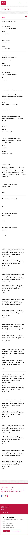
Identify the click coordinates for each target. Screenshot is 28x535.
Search (23, 3)
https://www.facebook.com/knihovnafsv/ (2, 496)
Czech (19, 3)
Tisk (26, 16)
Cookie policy (4, 512)
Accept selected (16, 531)
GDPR (2, 509)
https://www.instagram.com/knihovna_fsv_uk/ (6, 496)
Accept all (6, 531)
